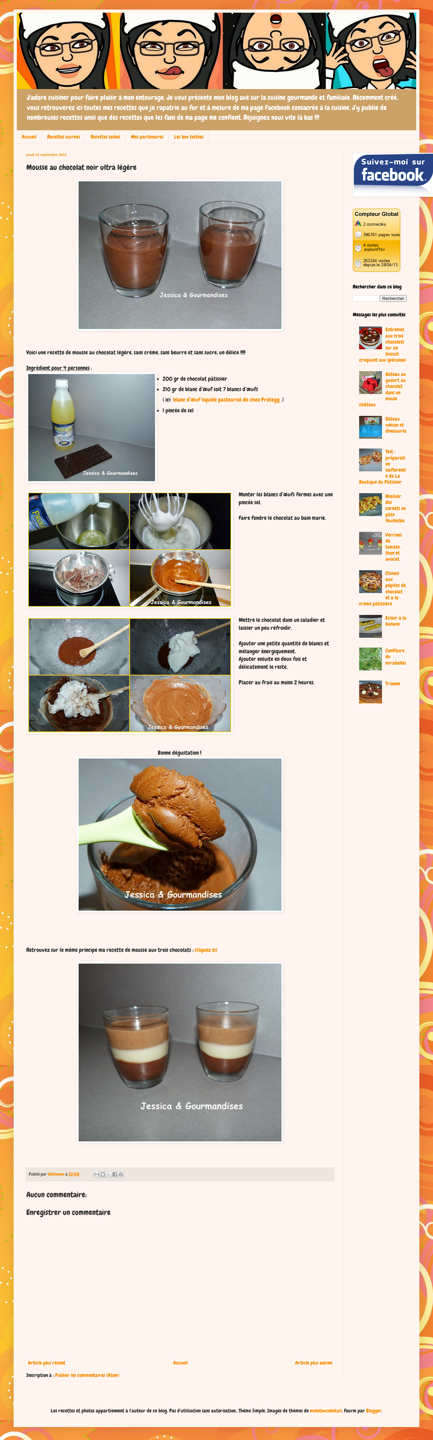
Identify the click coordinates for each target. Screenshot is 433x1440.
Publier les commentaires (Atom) (87, 1375)
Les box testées (189, 136)
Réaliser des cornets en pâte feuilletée (395, 508)
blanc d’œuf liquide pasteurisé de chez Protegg (226, 399)
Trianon (392, 683)
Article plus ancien (313, 1362)
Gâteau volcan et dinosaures (395, 425)
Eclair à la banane (395, 621)
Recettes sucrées (63, 136)
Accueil (29, 136)
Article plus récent (46, 1362)
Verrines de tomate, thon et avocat (393, 547)
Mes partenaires (147, 136)
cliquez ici (206, 949)
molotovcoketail (326, 1410)
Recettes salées (105, 136)
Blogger (374, 1410)
